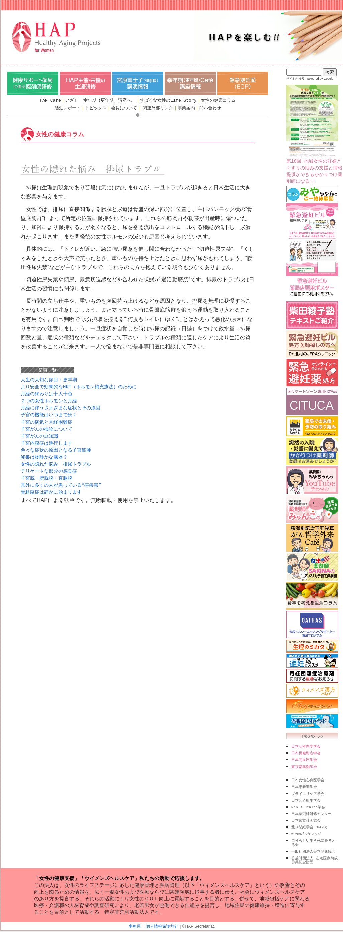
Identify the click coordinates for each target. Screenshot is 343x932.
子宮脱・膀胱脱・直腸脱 (46, 473)
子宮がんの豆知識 (39, 433)
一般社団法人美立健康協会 (313, 847)
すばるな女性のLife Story (168, 100)
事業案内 (186, 108)
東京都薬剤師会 (304, 766)
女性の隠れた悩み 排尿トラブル (56, 460)
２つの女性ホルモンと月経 (49, 399)
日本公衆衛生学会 (306, 798)
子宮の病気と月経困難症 (46, 419)
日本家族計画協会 (306, 817)
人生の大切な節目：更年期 (49, 379)
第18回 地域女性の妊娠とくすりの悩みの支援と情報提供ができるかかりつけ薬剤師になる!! (314, 134)
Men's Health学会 (308, 804)
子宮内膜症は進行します (46, 440)
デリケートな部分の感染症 (49, 466)
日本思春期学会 (304, 785)
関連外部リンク (158, 108)
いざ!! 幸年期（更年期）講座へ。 (100, 100)
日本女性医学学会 (306, 746)
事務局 (135, 921)
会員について (124, 108)
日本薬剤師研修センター (311, 811)
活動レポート (67, 108)
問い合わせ (210, 108)
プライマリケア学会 (307, 791)
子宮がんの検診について (46, 426)
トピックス (96, 108)
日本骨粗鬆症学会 (306, 753)
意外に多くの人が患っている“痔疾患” (61, 480)
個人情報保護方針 (162, 921)
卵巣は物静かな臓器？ (44, 453)
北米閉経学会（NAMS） (310, 823)
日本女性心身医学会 (307, 779)
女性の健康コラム (218, 100)
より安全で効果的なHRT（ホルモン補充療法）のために (79, 386)
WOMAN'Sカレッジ (306, 830)
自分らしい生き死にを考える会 (313, 838)
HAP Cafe (50, 100)
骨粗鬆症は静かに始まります (51, 486)
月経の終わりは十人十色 (46, 393)
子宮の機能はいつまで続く (49, 413)
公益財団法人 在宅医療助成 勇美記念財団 (314, 855)
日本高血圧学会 (304, 759)
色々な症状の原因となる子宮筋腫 (56, 446)
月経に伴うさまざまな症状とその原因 (60, 406)
